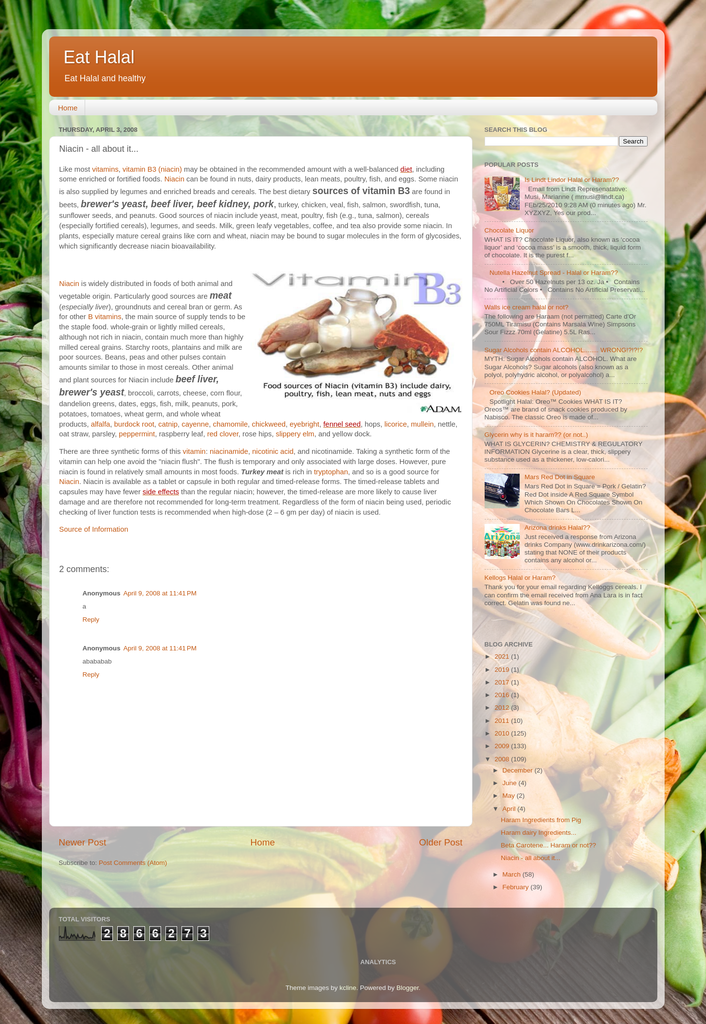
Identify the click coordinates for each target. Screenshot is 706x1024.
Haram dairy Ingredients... (538, 832)
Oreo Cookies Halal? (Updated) (535, 392)
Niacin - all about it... (530, 858)
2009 (502, 746)
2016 (502, 695)
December (519, 770)
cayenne (195, 424)
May (510, 795)
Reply (91, 619)
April (510, 808)
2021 (502, 656)
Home (67, 108)
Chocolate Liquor (509, 230)
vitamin (194, 451)
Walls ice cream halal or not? (527, 307)
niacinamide (229, 451)
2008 (502, 759)
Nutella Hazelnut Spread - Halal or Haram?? (553, 272)
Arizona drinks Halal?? (557, 527)
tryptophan (331, 472)
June (511, 783)
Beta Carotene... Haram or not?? (548, 845)
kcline (348, 987)
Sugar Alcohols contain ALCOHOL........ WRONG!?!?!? (564, 350)
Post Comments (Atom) (133, 862)
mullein (422, 424)
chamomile (230, 424)
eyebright (304, 424)
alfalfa (100, 424)
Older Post (440, 842)
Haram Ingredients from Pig (541, 820)
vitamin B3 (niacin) (152, 169)
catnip (168, 424)
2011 (502, 720)
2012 (502, 707)
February (517, 887)
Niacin (174, 179)
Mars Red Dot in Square (560, 477)
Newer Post (83, 842)
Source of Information (93, 529)
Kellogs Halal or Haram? (520, 577)
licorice (395, 424)
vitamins (105, 169)
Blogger (408, 987)
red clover (222, 434)
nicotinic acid (272, 451)
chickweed (269, 424)
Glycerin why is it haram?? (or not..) (536, 434)
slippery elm (295, 434)
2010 (502, 733)
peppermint (137, 434)
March (513, 874)
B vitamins (104, 317)
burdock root (134, 424)
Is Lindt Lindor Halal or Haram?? (572, 179)
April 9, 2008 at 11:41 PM (160, 593)
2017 (502, 682)
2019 (502, 669)
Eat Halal (99, 57)
